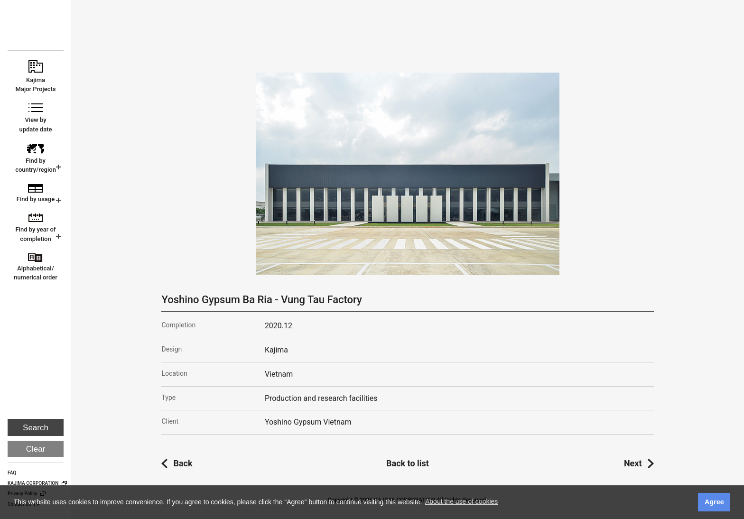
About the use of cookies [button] (461, 501)
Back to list (407, 463)
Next (633, 463)
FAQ (12, 472)
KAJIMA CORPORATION (36, 29)
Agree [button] (714, 502)
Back (182, 463)
